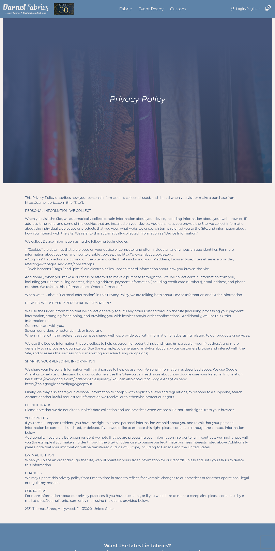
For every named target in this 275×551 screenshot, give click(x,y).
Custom (178, 8)
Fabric (125, 8)
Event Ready (151, 8)
